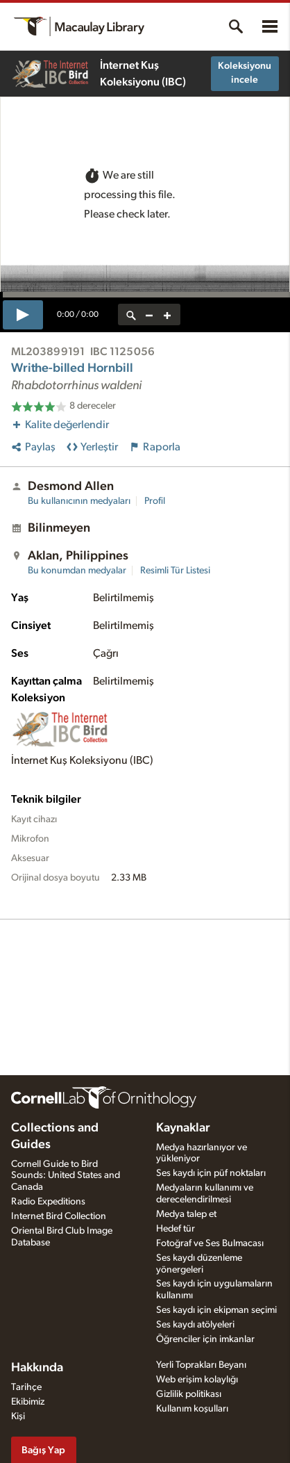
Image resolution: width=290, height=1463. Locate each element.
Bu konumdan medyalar (77, 570)
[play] (23, 314)
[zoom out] (149, 314)
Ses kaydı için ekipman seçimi (216, 1310)
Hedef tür (175, 1229)
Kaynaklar (183, 1128)
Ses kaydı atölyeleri (195, 1325)
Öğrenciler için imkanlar (205, 1339)
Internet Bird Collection (58, 1216)
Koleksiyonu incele (244, 73)
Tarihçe (26, 1387)
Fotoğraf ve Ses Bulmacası (210, 1243)
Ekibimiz (27, 1402)
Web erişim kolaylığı (197, 1379)
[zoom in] (167, 314)
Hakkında (37, 1368)
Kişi (18, 1416)
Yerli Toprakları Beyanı (201, 1365)
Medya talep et (186, 1214)
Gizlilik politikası (188, 1394)
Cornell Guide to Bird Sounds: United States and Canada (65, 1176)
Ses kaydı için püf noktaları (211, 1173)
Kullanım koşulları (192, 1409)
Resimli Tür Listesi (175, 570)
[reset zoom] (131, 314)
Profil (154, 501)
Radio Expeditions (48, 1202)
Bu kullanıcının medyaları (79, 501)
